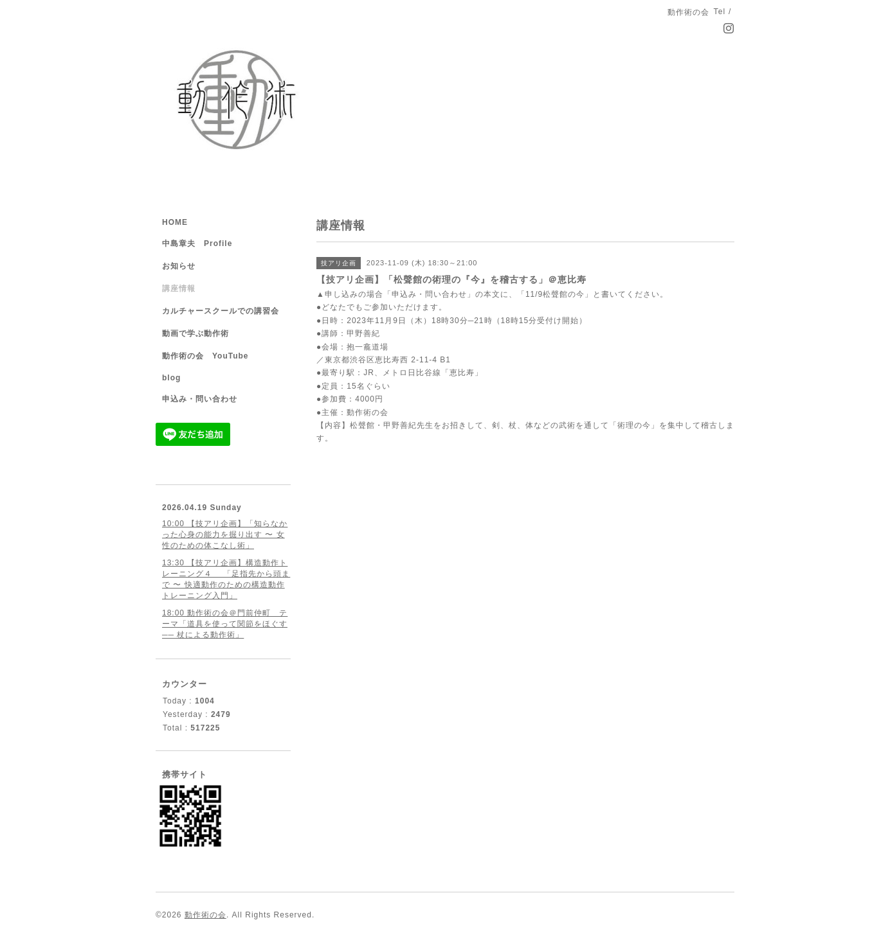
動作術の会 (205, 914)
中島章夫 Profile (197, 243)
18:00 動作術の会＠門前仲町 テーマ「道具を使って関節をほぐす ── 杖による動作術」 (224, 623)
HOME (175, 222)
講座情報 (178, 288)
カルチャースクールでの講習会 (220, 310)
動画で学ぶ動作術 (195, 333)
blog (171, 377)
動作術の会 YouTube (205, 355)
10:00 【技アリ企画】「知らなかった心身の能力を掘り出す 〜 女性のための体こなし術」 (224, 534)
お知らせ (178, 265)
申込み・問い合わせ (199, 398)
